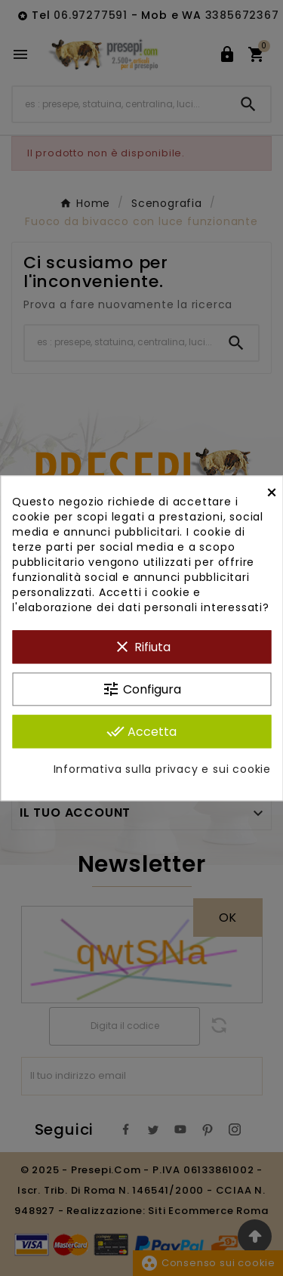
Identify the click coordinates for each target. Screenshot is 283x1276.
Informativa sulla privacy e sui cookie (162, 769)
